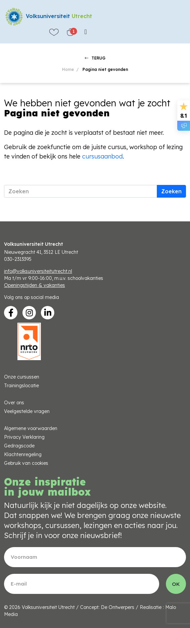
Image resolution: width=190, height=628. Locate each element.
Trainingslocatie (21, 386)
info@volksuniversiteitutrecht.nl (38, 271)
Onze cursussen (21, 377)
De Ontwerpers (117, 607)
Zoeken (171, 191)
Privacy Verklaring (24, 437)
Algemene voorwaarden (30, 428)
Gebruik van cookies (26, 463)
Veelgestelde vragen (27, 411)
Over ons (14, 403)
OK (176, 584)
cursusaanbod (102, 156)
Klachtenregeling (23, 454)
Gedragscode (19, 446)
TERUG (95, 58)
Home (68, 69)
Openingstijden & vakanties (34, 285)
